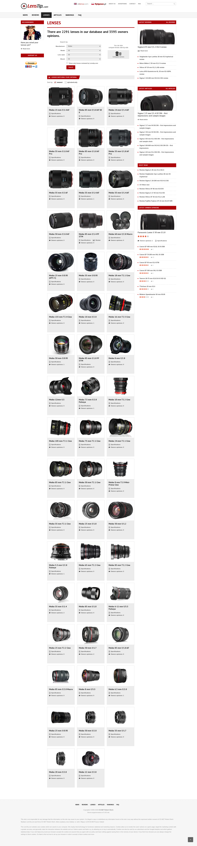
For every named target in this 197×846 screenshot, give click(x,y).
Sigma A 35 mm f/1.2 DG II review (152, 47)
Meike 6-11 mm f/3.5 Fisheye (118, 607)
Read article (143, 119)
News (25, 15)
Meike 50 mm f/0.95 (58, 358)
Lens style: (61, 55)
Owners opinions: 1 (86, 199)
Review (96, 240)
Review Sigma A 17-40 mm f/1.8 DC (152, 193)
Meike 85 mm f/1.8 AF (119, 648)
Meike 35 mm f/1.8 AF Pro (59, 152)
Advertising (122, 3)
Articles (58, 15)
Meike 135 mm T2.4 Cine (60, 316)
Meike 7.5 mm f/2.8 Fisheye (88, 400)
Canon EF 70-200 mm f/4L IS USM (151, 254)
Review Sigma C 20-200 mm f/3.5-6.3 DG (154, 181)
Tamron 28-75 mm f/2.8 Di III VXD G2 (152, 278)
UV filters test (144, 185)
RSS (139, 3)
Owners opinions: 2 (56, 613)
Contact (132, 3)
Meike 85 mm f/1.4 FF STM (89, 235)
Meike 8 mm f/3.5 (87, 689)
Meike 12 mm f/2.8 (87, 772)
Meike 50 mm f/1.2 (117, 523)
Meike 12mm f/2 (56, 399)
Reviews (35, 15)
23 (152, 257)
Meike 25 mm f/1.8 (87, 523)
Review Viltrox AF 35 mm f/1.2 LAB (152, 197)
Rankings (70, 15)
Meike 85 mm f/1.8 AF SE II (90, 111)
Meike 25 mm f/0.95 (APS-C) (58, 276)
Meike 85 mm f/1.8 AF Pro (89, 152)
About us (112, 3)
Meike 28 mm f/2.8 (58, 772)
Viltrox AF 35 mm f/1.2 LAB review (151, 67)
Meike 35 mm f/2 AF (58, 192)
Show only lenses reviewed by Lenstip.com (83, 63)
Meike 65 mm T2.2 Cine (89, 565)
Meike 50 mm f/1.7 (87, 648)
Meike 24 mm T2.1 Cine (119, 441)
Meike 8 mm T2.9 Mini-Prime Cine (119, 483)
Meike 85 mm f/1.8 (87, 606)
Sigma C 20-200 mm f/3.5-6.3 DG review (153, 78)
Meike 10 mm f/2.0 (87, 316)
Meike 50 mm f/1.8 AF (59, 234)
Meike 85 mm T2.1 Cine (60, 482)
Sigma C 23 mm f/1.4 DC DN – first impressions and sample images (153, 114)
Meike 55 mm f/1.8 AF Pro (119, 152)
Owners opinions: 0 (56, 116)
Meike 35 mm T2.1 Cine (60, 523)
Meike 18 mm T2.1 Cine (119, 275)
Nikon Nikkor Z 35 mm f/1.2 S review (152, 63)
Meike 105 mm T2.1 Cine (60, 441)
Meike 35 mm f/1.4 (58, 606)
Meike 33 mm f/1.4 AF (89, 192)
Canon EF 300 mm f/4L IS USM (150, 270)
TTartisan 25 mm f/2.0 (147, 286)
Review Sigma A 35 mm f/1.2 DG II (151, 170)
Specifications (55, 113)
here (40, 834)
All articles (170, 88)
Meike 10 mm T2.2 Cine (119, 399)
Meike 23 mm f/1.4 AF (59, 110)
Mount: (62, 59)
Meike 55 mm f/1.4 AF (119, 192)
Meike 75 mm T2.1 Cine (89, 441)
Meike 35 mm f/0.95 (88, 275)
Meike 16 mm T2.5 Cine (119, 316)
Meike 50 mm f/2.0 (87, 730)
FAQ (79, 15)
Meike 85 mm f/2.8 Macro (61, 689)
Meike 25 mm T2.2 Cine (60, 648)
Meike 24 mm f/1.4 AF (119, 110)
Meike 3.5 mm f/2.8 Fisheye (58, 566)
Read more (25, 49)
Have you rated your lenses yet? (29, 43)
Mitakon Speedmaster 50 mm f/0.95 (152, 294)
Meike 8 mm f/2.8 (117, 358)
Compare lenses (118, 55)
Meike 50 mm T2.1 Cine (89, 482)
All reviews (170, 22)
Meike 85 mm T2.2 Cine (119, 565)
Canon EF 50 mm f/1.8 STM (149, 262)
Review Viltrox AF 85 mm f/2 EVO (151, 189)
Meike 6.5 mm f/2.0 (118, 689)
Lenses (46, 15)
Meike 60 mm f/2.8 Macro (120, 234)
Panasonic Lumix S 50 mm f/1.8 (151, 232)
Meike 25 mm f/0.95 (58, 730)
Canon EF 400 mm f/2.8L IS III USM (152, 247)
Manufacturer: (60, 46)
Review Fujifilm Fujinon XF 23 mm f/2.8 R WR (155, 201)
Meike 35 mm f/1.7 (117, 730)
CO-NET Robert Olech (106, 810)
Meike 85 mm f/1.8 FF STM (89, 359)
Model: (63, 50)
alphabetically (70, 82)
